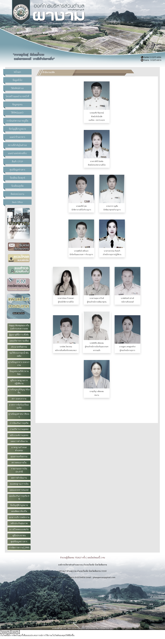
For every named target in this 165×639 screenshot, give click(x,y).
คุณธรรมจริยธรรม (19, 456)
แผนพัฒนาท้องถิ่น (19, 511)
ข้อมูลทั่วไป (17, 80)
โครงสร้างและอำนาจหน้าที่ (17, 96)
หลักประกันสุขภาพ (19, 523)
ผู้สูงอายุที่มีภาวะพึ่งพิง (19, 334)
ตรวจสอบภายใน (19, 462)
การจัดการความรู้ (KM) (19, 547)
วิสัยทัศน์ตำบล (17, 88)
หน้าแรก (17, 72)
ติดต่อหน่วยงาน (17, 194)
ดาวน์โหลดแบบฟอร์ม (19, 529)
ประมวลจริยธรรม (19, 347)
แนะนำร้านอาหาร (17, 137)
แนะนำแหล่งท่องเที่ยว (17, 153)
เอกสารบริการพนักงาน (19, 517)
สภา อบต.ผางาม (19, 398)
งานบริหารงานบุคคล (19, 429)
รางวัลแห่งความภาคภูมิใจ (17, 120)
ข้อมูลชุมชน (17, 104)
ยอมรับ (15, 632)
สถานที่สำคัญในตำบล (17, 145)
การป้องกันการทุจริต (19, 423)
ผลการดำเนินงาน (19, 478)
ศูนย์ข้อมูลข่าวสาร (17, 169)
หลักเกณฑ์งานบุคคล (19, 435)
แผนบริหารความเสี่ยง (19, 341)
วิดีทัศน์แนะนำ (17, 112)
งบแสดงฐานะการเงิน (19, 484)
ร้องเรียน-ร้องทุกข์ (17, 177)
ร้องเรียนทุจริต (17, 186)
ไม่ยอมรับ (5, 632)
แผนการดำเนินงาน (19, 441)
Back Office (17, 202)
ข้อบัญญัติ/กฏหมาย (17, 129)
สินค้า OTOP (17, 161)
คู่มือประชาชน (19, 535)
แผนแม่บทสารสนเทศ (19, 490)
